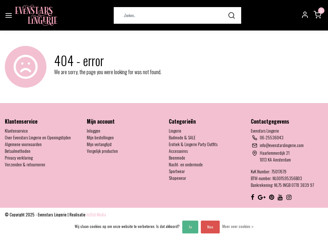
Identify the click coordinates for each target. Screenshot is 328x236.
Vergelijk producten (102, 150)
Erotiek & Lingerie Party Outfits (193, 144)
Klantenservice (16, 130)
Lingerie (175, 130)
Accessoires (178, 150)
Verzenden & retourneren (25, 164)
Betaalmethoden (17, 150)
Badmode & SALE (182, 137)
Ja (190, 227)
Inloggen (93, 130)
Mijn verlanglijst (99, 144)
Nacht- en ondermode (186, 164)
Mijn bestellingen (100, 137)
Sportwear (177, 171)
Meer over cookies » (237, 226)
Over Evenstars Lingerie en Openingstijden (38, 137)
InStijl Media (96, 215)
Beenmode (177, 157)
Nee (210, 227)
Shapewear (177, 177)
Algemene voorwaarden (23, 144)
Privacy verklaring (19, 157)
